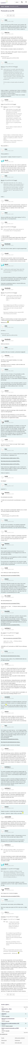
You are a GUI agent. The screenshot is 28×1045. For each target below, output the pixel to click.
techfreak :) (8, 628)
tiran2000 (7, 611)
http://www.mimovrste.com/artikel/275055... (10, 461)
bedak (6, 476)
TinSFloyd (3, 1024)
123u (6, 20)
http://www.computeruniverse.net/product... (10, 620)
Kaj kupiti (7, 1011)
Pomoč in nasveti (9, 1026)
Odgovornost (4, 1040)
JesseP (7, 663)
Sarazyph (3, 1019)
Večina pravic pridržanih (20, 1038)
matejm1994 (8, 816)
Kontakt (2, 1042)
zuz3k (6, 439)
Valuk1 (3, 1010)
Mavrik (6, 160)
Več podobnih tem (3, 1034)
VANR (3, 1029)
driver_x (7, 912)
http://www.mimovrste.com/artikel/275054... (10, 603)
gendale (7, 421)
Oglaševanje (17, 1040)
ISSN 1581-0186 (18, 1042)
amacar (7, 390)
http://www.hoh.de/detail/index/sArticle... (10, 739)
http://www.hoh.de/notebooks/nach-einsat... (10, 655)
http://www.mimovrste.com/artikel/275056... (10, 575)
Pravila (2, 1038)
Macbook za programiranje (8, 1018)
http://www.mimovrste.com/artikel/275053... (10, 624)
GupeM (6, 253)
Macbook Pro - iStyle (7, 1009)
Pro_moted (7, 595)
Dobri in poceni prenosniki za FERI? (10, 1028)
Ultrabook (4, 1013)
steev (6, 212)
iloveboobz (7, 243)
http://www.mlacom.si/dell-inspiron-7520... (10, 458)
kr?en (6, 520)
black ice (7, 32)
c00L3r (6, 369)
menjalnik (7, 697)
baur (6, 449)
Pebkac (7, 200)
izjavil (16, 66)
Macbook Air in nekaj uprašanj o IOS (10, 1023)
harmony (7, 492)
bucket (6, 99)
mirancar (7, 355)
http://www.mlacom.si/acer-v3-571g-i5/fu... (10, 464)
